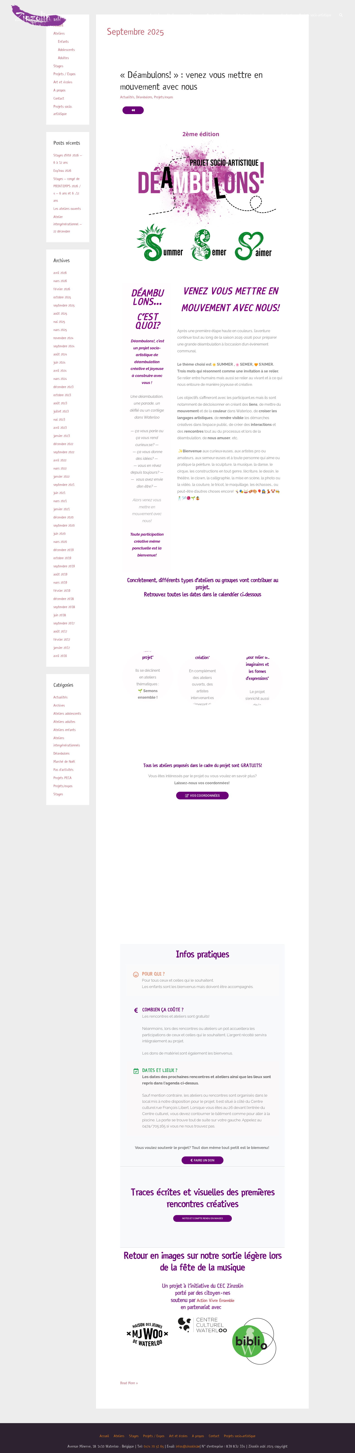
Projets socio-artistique (315, 16)
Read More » (129, 1396)
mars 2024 (60, 386)
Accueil (155, 16)
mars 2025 (60, 337)
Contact (286, 16)
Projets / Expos (218, 16)
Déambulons (61, 761)
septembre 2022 (64, 459)
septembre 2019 (64, 573)
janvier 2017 (62, 655)
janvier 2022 (62, 484)
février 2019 (62, 598)
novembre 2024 (64, 345)
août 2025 (60, 321)
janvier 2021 (62, 516)
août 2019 (60, 582)
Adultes (63, 58)
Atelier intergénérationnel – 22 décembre (66, 231)
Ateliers (172, 16)
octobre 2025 (62, 304)
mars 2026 (60, 288)
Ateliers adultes (64, 729)
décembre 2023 (64, 394)
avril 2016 (60, 663)
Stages (194, 16)
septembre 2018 (65, 614)
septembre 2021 (64, 492)
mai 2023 (59, 427)
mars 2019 (60, 590)
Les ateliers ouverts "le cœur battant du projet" (148, 643)
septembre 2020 (64, 533)
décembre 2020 (64, 525)
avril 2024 (60, 378)
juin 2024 (59, 370)
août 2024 (60, 362)
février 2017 (62, 647)
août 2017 (60, 639)
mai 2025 (59, 329)
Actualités (60, 705)
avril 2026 (60, 280)
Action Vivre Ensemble (215, 1314)
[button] (341, 16)
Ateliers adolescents (67, 721)
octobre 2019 (62, 565)
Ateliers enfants (64, 737)
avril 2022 (60, 467)
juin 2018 (60, 622)
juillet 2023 (61, 419)
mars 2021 (60, 508)
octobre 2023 (62, 402)
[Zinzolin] (42, 16)
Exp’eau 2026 (63, 171)
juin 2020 (59, 541)
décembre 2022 (64, 451)
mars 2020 (60, 549)
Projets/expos (63, 793)
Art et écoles (245, 16)
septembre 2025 (64, 313)
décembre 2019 (64, 557)
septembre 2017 (64, 630)
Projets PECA (62, 785)
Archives (59, 713)
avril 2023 (60, 435)
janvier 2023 (62, 443)
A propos (268, 16)
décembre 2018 (64, 606)
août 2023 (60, 410)
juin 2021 (59, 500)
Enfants (63, 41)
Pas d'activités (63, 777)
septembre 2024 (64, 353)
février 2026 (62, 296)
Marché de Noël (64, 769)
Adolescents (66, 50)
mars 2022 (60, 476)
